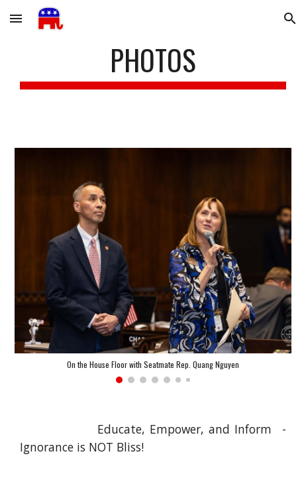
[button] (16, 18)
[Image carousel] (153, 265)
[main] (153, 66)
